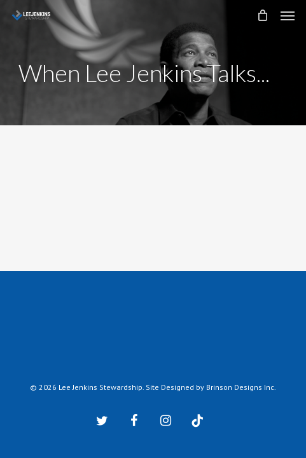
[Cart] (262, 15)
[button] (288, 15)
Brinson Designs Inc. (241, 387)
